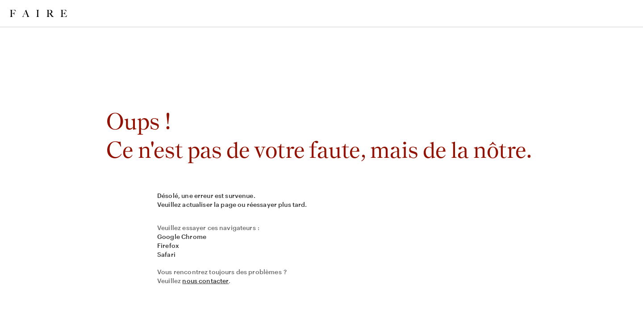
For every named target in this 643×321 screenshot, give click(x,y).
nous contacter (205, 280)
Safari (166, 254)
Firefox (168, 245)
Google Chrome (181, 236)
